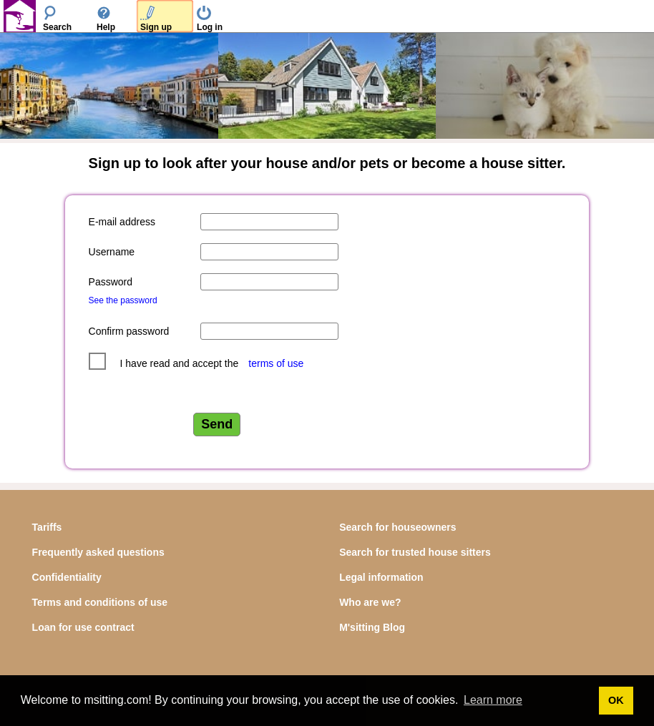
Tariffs (47, 527)
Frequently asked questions (98, 552)
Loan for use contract (83, 627)
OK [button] (616, 700)
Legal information (381, 577)
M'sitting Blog (372, 627)
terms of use (275, 363)
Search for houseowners (397, 527)
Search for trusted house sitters (415, 552)
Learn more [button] (493, 700)
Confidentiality (67, 577)
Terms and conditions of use (100, 602)
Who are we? (370, 602)
